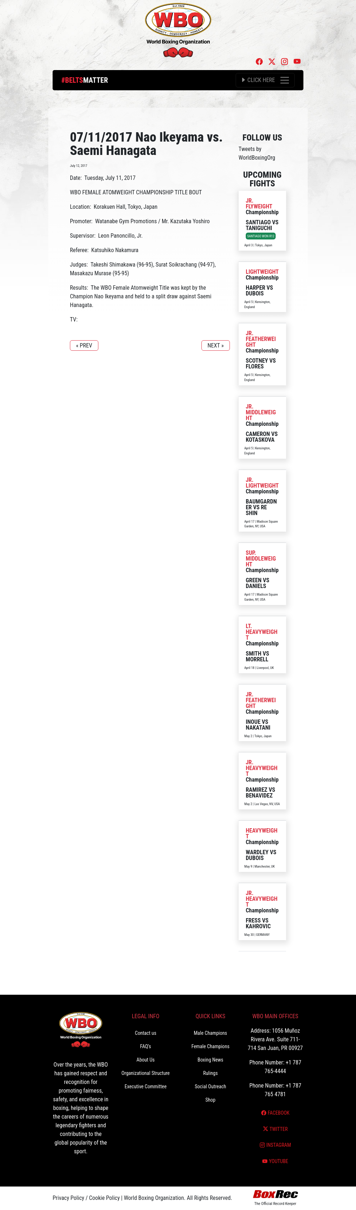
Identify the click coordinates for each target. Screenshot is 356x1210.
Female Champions (210, 1046)
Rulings (210, 1073)
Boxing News (210, 1060)
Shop (210, 1100)
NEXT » (216, 345)
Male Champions (210, 1033)
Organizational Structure (145, 1073)
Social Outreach (210, 1086)
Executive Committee (145, 1086)
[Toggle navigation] (265, 80)
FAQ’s (145, 1046)
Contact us (145, 1033)
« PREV (84, 345)
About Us (146, 1060)
